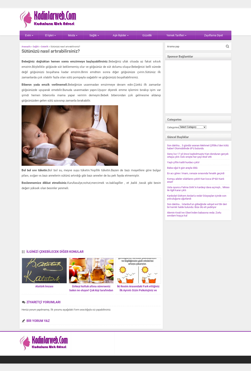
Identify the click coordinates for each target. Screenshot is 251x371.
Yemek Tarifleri (176, 35)
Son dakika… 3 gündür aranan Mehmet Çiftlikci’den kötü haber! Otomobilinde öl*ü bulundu (198, 147)
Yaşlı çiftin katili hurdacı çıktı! (183, 162)
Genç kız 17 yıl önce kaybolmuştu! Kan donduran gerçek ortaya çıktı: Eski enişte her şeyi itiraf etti (198, 155)
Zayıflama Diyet (213, 35)
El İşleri (50, 35)
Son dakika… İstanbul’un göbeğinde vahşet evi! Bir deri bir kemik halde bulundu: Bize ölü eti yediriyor (197, 206)
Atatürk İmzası (44, 286)
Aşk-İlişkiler (121, 35)
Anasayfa (26, 46)
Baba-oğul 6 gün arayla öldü (182, 167)
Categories (173, 127)
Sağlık (94, 35)
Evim (29, 35)
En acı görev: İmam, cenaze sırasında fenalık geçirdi (195, 173)
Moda (72, 35)
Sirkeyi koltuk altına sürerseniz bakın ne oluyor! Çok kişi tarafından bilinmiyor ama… (91, 290)
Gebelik (44, 46)
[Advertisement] (91, 220)
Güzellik (147, 35)
